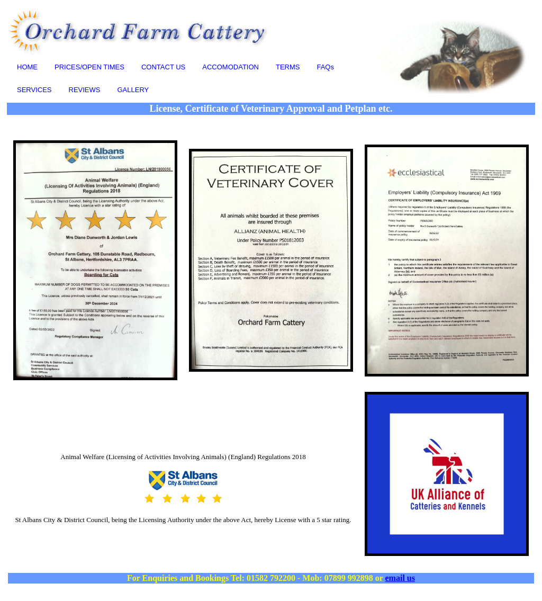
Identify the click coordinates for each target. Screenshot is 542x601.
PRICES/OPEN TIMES (89, 67)
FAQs (325, 67)
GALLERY (133, 90)
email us (400, 577)
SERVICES (34, 90)
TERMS (288, 67)
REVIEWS (85, 90)
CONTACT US (163, 67)
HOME (27, 67)
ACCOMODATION (230, 67)
